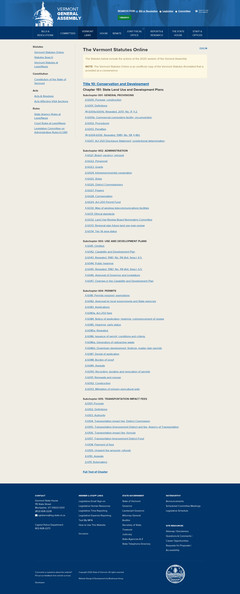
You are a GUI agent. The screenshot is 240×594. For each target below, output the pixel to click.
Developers (40, 582)
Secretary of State (131, 525)
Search (124, 17)
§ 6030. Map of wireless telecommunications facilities (116, 208)
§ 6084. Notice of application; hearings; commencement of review (124, 319)
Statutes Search (43, 57)
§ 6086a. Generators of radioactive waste (109, 342)
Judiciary (127, 534)
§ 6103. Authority (94, 415)
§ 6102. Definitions (95, 409)
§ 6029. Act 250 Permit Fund (102, 202)
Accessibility (172, 550)
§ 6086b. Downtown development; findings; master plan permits (123, 348)
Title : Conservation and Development (116, 84)
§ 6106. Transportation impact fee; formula (109, 433)
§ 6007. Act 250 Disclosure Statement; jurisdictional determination (124, 141)
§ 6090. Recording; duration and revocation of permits (117, 371)
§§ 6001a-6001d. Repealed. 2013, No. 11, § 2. (111, 111)
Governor (127, 506)
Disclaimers (182, 531)
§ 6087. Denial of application (101, 354)
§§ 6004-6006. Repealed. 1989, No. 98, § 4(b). (112, 135)
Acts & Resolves (44, 96)
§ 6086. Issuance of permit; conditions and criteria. (114, 336)
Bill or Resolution (147, 11)
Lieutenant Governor (133, 510)
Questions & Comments (178, 536)
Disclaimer (83, 533)
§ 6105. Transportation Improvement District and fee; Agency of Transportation (131, 427)
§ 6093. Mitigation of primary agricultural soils (112, 389)
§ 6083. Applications (97, 307)
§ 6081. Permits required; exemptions (107, 295)
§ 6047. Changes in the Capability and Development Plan (119, 281)
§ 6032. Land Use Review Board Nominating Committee (118, 220)
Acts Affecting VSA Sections (51, 101)
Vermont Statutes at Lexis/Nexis (46, 64)
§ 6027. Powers (94, 190)
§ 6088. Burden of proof (99, 360)
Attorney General (131, 515)
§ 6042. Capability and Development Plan (109, 252)
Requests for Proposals (178, 545)
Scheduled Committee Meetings (183, 506)
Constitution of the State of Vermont (50, 81)
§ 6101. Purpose (94, 403)
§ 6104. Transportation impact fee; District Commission (117, 421)
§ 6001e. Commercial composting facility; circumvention (118, 117)
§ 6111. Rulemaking (95, 462)
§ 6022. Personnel (95, 161)
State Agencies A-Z (132, 539)
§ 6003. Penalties (95, 129)
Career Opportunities (177, 540)
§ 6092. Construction (97, 383)
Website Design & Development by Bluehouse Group (101, 578)
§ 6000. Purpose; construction (102, 100)
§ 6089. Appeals (94, 365)
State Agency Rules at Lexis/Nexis (47, 116)
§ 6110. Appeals (93, 456)
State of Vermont (131, 501)
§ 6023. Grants (93, 167)
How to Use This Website (92, 525)
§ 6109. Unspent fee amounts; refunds (107, 450)
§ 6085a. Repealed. (96, 330)
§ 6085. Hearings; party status (102, 325)
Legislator (166, 11)
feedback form (50, 575)
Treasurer (127, 529)
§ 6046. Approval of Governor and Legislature (112, 275)
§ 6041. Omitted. (94, 246)
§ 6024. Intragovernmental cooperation (108, 173)
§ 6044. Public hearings (98, 263)
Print (203, 48)
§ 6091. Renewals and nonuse (102, 377)
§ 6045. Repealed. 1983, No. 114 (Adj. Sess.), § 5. (113, 269)
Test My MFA (86, 520)
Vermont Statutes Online (49, 52)
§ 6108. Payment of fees (99, 444)
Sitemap (170, 531)
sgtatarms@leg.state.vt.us (50, 515)
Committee (183, 11)
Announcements (175, 501)
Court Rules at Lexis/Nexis (50, 123)
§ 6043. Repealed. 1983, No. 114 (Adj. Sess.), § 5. (113, 257)
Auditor (126, 520)
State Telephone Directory (136, 543)
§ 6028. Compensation (98, 196)
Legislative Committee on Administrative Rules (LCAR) (50, 130)
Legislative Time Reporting (93, 510)
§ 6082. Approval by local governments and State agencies (120, 301)
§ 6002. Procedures (96, 123)
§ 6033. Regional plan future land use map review (114, 225)
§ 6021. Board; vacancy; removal (104, 155)
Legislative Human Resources (94, 506)
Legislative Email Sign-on (92, 501)
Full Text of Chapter (95, 472)
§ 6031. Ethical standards (99, 214)
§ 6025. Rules (93, 179)
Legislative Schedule (177, 510)
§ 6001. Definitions (95, 105)
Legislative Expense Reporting (95, 515)
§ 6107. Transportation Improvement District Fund (114, 438)
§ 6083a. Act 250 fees (98, 313)
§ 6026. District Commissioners (103, 184)
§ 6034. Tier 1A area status (100, 231)
